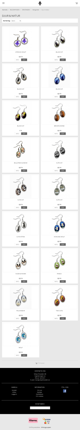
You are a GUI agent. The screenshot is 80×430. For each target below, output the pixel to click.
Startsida (5, 10)
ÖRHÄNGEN (26, 10)
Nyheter (39, 392)
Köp (24, 60)
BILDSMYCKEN (14, 10)
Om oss (39, 390)
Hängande (35, 10)
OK (48, 408)
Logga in (14, 394)
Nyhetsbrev (39, 394)
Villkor (14, 392)
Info (17, 60)
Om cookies (39, 396)
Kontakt (14, 390)
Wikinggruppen (46, 427)
